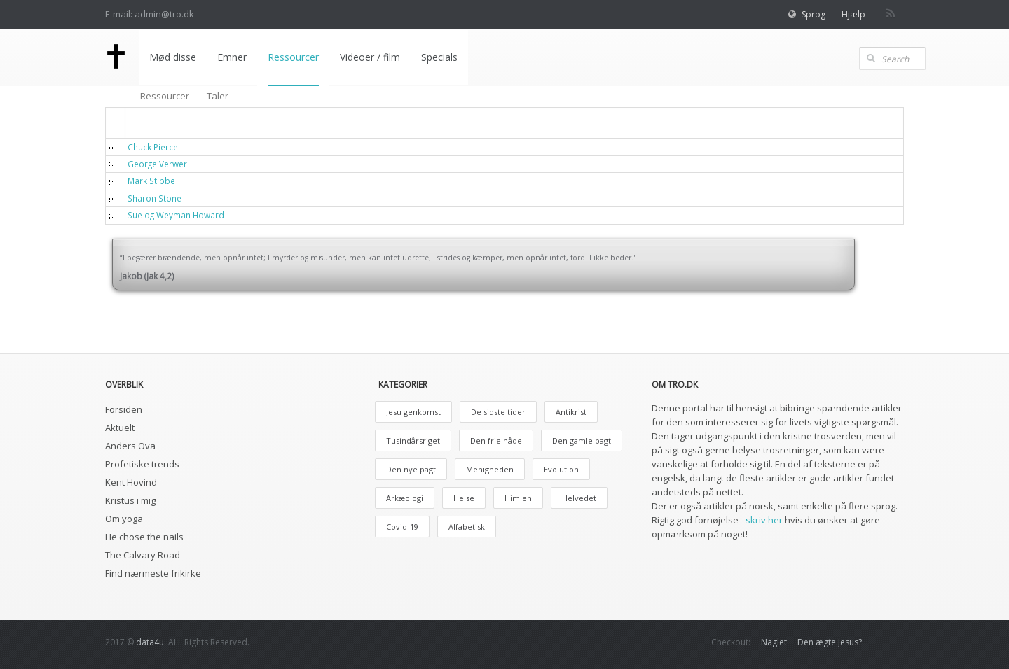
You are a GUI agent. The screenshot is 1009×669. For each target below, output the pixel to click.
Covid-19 (402, 526)
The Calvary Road (142, 555)
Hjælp (853, 14)
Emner (230, 57)
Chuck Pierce (153, 147)
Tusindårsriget (413, 440)
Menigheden (490, 469)
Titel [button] (147, 122)
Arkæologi (404, 498)
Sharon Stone (154, 198)
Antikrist (571, 412)
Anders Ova (130, 445)
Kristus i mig (130, 500)
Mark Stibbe (151, 180)
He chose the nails (144, 536)
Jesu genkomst (413, 412)
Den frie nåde (496, 440)
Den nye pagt (411, 469)
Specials (438, 57)
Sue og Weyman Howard (176, 214)
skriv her (764, 520)
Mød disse (171, 57)
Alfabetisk (466, 526)
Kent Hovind (131, 482)
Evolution (561, 469)
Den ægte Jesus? (829, 642)
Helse (463, 498)
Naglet (774, 642)
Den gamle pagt (581, 440)
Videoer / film (368, 57)
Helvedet (579, 498)
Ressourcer (291, 57)
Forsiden (123, 409)
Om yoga (124, 518)
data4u (150, 642)
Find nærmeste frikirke (153, 573)
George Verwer (157, 163)
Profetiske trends (142, 464)
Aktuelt (120, 427)
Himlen (518, 498)
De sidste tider (498, 412)
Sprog (813, 14)
